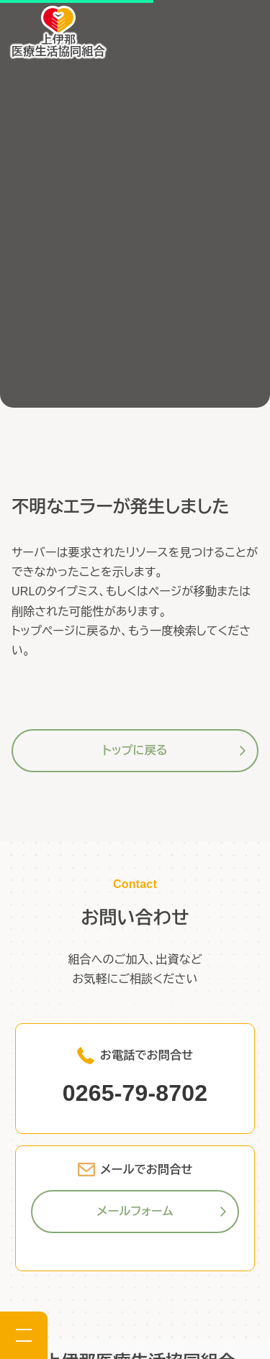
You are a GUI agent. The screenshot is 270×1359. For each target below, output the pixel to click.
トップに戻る (134, 750)
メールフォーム (134, 1211)
